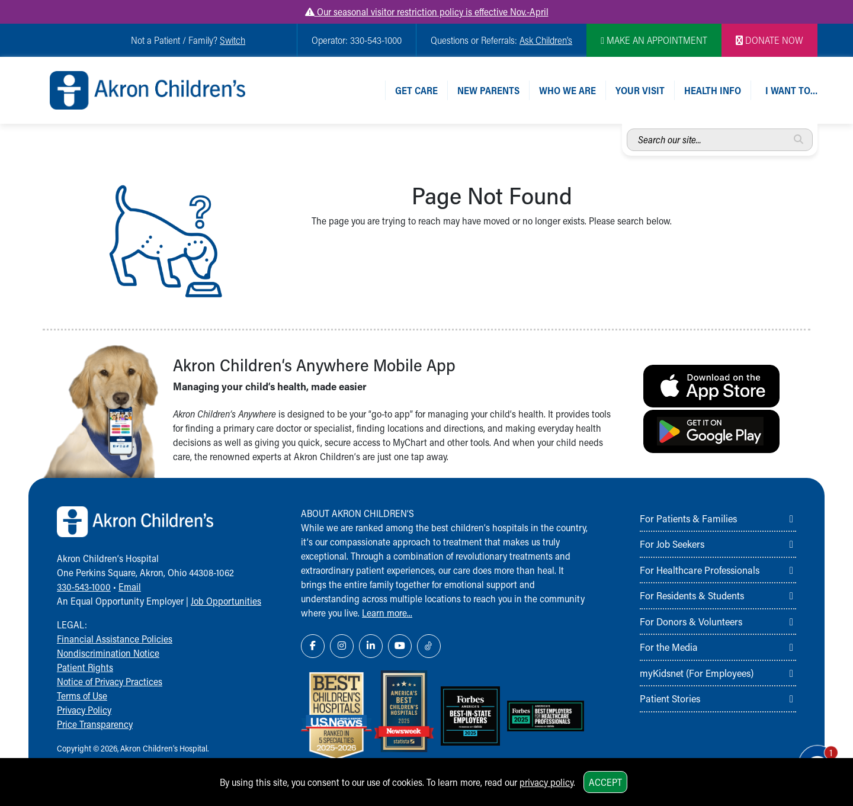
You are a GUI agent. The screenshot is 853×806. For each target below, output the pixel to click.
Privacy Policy (84, 710)
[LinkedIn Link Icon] (371, 646)
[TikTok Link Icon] (429, 646)
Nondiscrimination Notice (108, 653)
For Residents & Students (692, 595)
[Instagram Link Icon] (342, 646)
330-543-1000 (84, 586)
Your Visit (640, 90)
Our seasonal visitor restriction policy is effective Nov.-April (427, 11)
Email (129, 586)
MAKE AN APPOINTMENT (654, 40)
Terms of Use (82, 695)
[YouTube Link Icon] (400, 646)
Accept (605, 782)
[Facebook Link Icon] (313, 646)
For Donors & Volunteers (691, 621)
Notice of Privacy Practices (109, 681)
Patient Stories (670, 698)
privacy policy (546, 782)
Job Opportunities (226, 601)
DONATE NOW (769, 40)
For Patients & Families (688, 518)
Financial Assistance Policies (114, 638)
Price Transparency (95, 724)
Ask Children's (546, 40)
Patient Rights (85, 667)
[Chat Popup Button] (810, 754)
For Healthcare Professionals (699, 569)
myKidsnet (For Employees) (696, 672)
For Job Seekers (672, 543)
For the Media (669, 646)
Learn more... (387, 612)
